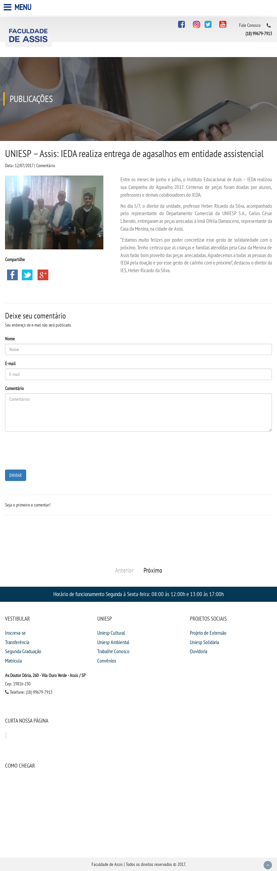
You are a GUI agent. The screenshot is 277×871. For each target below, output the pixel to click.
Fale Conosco (250, 25)
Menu (18, 7)
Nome (10, 339)
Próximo (153, 570)
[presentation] (56, 450)
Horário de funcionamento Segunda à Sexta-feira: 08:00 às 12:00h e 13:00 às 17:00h (138, 594)
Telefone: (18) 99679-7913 (28, 692)
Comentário (14, 388)
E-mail (10, 363)
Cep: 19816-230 (18, 684)
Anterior (124, 570)
